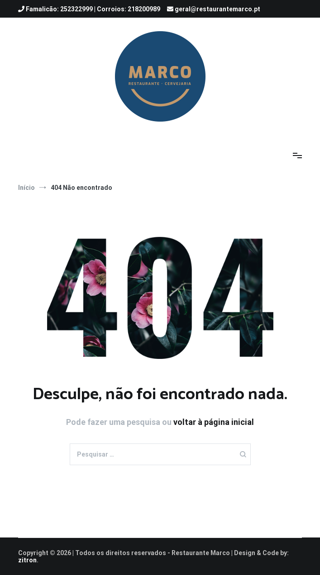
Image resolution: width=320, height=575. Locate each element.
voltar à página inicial (213, 422)
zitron (27, 560)
